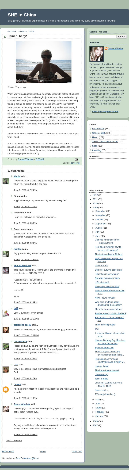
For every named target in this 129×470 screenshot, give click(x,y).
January (100, 416)
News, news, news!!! (105, 298)
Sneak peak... (101, 390)
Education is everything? (107, 274)
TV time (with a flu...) (105, 394)
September (101, 224)
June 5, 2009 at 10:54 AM (26, 259)
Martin (17, 176)
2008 (95, 421)
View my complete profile (105, 111)
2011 (95, 199)
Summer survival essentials (108, 270)
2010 (95, 203)
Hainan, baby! (102, 366)
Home (43, 451)
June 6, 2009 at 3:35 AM (25, 358)
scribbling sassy (22, 325)
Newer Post (8, 451)
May (98, 399)
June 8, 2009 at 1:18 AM (25, 398)
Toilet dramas (101, 379)
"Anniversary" (101, 374)
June (98, 236)
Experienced (98, 128)
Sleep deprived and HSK (107, 286)
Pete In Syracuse (22, 265)
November (101, 215)
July (98, 232)
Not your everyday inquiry (107, 278)
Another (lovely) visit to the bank (110, 313)
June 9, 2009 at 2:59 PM (25, 434)
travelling (75, 163)
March (99, 408)
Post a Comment (14, 440)
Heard (95, 137)
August (99, 228)
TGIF (97, 329)
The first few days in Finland (108, 254)
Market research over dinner (109, 309)
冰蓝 (16, 308)
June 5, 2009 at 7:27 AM (25, 206)
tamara (17, 384)
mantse (17, 249)
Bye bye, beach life (104, 347)
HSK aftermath (102, 282)
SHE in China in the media (105, 141)
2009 (95, 207)
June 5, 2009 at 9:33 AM (25, 243)
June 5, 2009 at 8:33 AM (25, 223)
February (100, 412)
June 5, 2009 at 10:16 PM (26, 319)
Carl (16, 364)
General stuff (98, 133)
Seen (94, 146)
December (101, 211)
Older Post (77, 451)
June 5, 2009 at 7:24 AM (25, 190)
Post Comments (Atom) (27, 458)
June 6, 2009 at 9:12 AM (25, 378)
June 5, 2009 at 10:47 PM (26, 335)
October (100, 219)
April (98, 403)
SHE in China (22, 14)
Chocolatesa (20, 341)
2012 (95, 195)
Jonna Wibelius (22, 404)
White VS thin (101, 265)
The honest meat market (107, 370)
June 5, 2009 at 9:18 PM (25, 302)
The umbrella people (105, 325)
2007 (95, 425)
